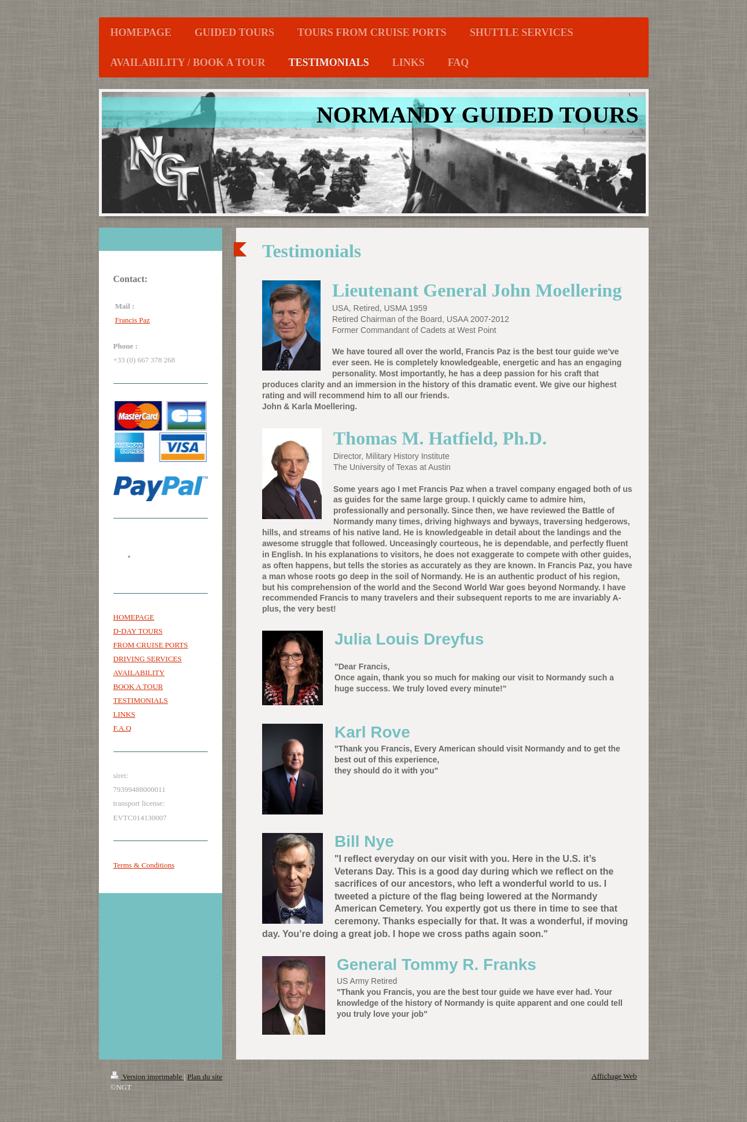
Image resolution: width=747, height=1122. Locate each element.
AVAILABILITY (139, 672)
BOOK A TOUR (138, 686)
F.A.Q (122, 728)
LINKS (124, 714)
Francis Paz (132, 320)
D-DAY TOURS (138, 631)
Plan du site (205, 1076)
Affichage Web (613, 1076)
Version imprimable (147, 1076)
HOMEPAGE (133, 617)
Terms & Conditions (144, 865)
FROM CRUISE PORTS (150, 644)
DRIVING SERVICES (147, 658)
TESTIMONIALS (140, 700)
